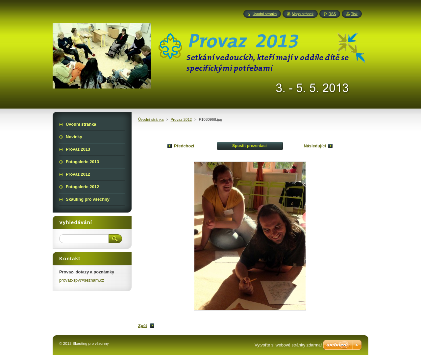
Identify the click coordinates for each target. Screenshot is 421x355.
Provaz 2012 (181, 119)
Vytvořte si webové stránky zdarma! (288, 344)
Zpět (142, 325)
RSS (332, 14)
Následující (315, 145)
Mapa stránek (302, 14)
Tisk (354, 14)
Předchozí (184, 145)
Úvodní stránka (150, 119)
